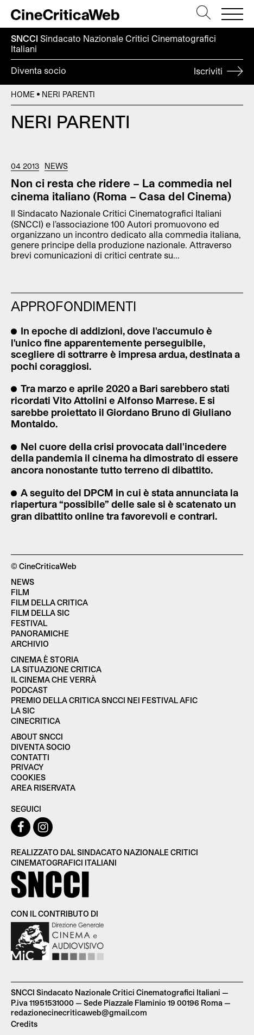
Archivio (30, 643)
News (56, 166)
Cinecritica (35, 720)
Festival (29, 623)
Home (23, 94)
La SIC (23, 710)
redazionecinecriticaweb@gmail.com (79, 1012)
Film (20, 592)
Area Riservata (43, 787)
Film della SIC (40, 612)
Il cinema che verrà (53, 679)
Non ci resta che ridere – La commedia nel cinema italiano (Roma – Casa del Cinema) (121, 189)
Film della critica (49, 602)
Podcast (29, 690)
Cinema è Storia (45, 659)
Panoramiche (40, 633)
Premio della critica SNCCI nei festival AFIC (104, 700)
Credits (24, 1023)
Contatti (30, 757)
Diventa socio (127, 72)
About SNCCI (37, 736)
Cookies (28, 777)
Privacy (27, 767)
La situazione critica (56, 669)
